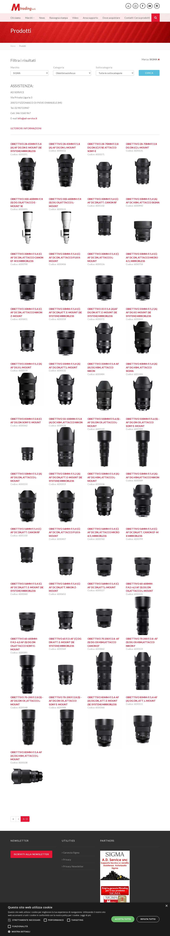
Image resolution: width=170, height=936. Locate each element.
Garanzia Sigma (70, 852)
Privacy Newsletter (72, 866)
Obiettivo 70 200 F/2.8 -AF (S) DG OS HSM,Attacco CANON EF (103, 642)
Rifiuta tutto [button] (148, 919)
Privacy (66, 859)
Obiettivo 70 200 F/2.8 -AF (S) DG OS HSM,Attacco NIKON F (142, 642)
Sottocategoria (104, 67)
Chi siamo (15, 17)
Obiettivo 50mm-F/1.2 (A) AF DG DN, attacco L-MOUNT (26, 477)
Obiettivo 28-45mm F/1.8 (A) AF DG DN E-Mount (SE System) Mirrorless (26, 147)
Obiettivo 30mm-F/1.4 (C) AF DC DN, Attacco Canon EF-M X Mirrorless (26, 257)
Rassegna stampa (58, 17)
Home (13, 46)
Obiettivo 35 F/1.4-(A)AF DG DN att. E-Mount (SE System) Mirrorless (102, 312)
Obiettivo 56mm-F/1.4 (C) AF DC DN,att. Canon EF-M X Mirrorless (142, 532)
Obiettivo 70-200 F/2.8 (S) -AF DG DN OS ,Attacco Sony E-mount (65, 701)
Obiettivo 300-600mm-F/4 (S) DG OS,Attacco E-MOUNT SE (26, 203)
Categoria (58, 67)
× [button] (166, 906)
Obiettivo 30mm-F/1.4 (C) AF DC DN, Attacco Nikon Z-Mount (26, 312)
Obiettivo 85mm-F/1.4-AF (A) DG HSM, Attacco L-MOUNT (26, 756)
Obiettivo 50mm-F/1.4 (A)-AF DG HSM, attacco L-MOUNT (103, 477)
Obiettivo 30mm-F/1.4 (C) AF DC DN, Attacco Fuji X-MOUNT (65, 257)
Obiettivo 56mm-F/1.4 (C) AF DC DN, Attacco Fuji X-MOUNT (65, 532)
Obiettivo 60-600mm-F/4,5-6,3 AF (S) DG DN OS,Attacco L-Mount (139, 587)
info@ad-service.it (27, 118)
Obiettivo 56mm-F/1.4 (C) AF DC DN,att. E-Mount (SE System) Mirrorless (26, 587)
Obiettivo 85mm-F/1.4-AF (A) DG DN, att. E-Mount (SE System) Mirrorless (103, 701)
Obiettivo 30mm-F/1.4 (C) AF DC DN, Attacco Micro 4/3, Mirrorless (142, 257)
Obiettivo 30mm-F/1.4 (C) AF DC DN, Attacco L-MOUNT (103, 257)
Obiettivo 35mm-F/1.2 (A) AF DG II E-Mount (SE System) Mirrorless (141, 312)
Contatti (128, 17)
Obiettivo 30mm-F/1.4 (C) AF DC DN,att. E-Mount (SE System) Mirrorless (65, 312)
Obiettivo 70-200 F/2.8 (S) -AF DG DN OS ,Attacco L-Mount (26, 701)
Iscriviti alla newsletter (31, 854)
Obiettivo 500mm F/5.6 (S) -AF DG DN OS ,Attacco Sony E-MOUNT (142, 422)
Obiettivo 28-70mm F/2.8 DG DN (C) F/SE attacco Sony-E (102, 147)
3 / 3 (25, 818)
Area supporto (90, 17)
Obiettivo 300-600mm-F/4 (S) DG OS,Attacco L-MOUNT (65, 203)
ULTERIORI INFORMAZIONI (25, 128)
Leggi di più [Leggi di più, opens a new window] (85, 915)
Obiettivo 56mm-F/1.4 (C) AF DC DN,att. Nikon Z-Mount (64, 587)
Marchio (14, 67)
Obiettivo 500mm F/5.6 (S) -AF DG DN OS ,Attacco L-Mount (104, 422)
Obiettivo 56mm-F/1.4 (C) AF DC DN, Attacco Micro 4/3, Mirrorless (103, 532)
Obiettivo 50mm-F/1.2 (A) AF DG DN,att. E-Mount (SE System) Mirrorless (65, 477)
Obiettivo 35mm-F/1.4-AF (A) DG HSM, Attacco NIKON (103, 367)
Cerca (149, 73)
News (42, 17)
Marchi (30, 17)
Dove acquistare (111, 17)
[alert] (85, 919)
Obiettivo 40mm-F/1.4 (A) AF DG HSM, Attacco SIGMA (141, 367)
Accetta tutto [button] (123, 919)
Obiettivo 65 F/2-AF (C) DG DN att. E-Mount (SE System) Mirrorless (65, 642)
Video (75, 17)
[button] (57, 932)
